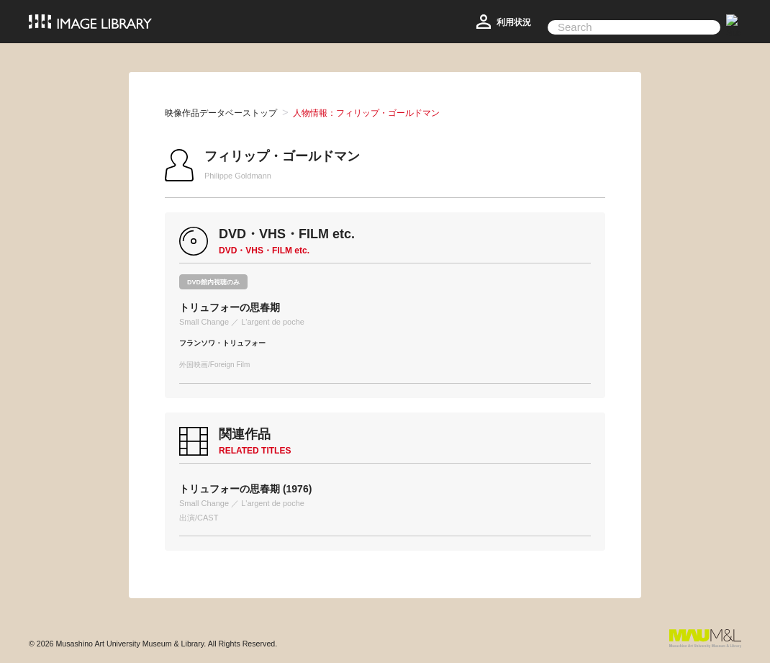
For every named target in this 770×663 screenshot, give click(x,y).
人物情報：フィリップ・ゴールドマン (366, 113)
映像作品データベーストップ (221, 113)
